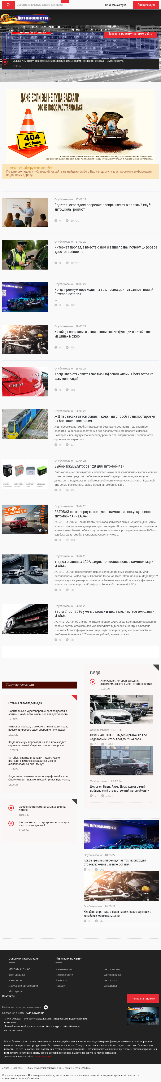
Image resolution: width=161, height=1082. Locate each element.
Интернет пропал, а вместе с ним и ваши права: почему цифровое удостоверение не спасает (38, 728)
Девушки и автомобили (23, 985)
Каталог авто (17, 980)
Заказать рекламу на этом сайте (130, 34)
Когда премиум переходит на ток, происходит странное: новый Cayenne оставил (104, 291)
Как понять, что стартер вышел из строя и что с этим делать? (44, 824)
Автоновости (64, 969)
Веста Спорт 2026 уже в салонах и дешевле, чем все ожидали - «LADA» (104, 613)
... (3, 1062)
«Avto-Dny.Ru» (43, 1056)
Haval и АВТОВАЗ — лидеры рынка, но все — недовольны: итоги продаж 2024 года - (120, 737)
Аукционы (110, 985)
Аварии (60, 985)
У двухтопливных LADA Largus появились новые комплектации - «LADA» (105, 563)
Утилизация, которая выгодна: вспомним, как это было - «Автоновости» (126, 682)
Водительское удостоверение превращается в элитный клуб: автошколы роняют (103, 207)
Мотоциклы (16, 991)
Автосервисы (112, 974)
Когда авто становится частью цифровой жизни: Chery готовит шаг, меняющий (104, 376)
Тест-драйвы (17, 974)
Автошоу (61, 980)
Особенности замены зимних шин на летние (42, 808)
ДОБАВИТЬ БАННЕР (31, 32)
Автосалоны (112, 969)
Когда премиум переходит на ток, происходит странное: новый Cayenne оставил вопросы (37, 743)
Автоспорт (110, 980)
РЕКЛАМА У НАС (19, 969)
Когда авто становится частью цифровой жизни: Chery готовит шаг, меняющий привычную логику (39, 778)
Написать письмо (143, 998)
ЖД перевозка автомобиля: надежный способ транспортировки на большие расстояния (105, 418)
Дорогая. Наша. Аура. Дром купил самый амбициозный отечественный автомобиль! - (119, 788)
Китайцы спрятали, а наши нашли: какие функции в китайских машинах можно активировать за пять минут (34, 761)
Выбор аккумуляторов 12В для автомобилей (89, 466)
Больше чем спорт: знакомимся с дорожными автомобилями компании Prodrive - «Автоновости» (68, 60)
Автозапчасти (64, 974)
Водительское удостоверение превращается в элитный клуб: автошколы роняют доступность (38, 712)
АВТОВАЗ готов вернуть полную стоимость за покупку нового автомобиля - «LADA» (103, 513)
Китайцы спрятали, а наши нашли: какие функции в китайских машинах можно (103, 334)
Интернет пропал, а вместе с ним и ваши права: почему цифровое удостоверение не (106, 249)
